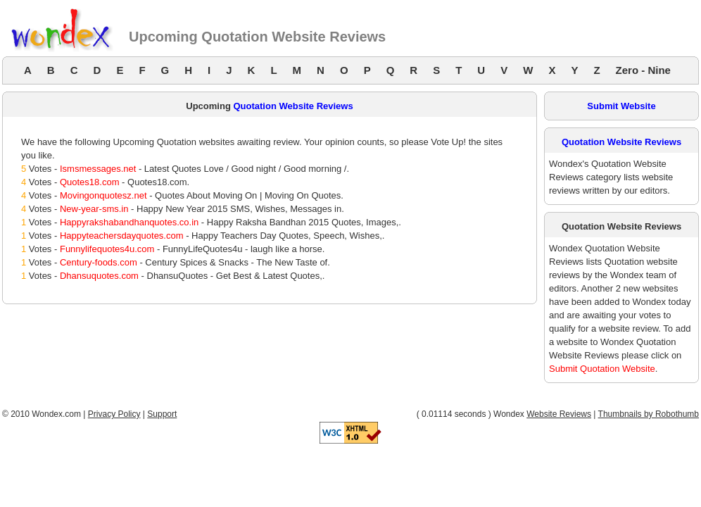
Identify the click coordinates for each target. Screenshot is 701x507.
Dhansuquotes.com (99, 275)
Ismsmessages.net (98, 168)
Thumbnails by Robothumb (648, 414)
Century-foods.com (98, 262)
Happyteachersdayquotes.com (122, 235)
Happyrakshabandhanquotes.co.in (129, 222)
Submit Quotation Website (602, 368)
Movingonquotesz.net (103, 195)
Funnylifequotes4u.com (107, 249)
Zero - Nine (643, 70)
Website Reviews (558, 414)
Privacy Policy (114, 414)
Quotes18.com (90, 182)
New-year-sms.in (94, 209)
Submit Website (621, 106)
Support (162, 414)
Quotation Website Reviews (293, 106)
